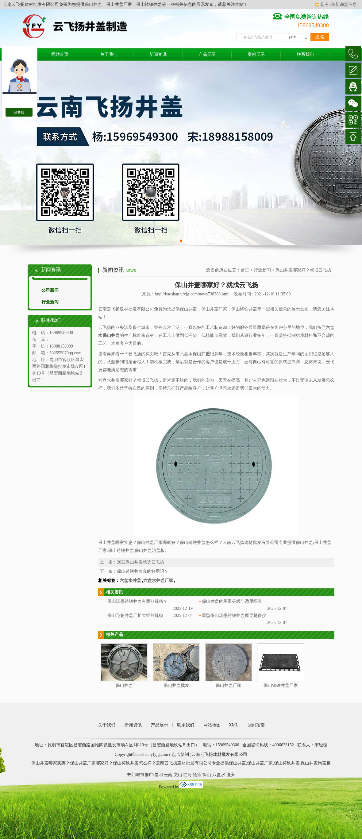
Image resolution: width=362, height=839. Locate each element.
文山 (178, 774)
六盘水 (218, 774)
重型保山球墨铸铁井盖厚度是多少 (234, 615)
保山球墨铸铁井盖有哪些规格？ (137, 601)
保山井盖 (93, 4)
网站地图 (212, 725)
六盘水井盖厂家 (158, 580)
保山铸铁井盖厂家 (281, 685)
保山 (206, 774)
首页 (245, 270)
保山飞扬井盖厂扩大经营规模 (135, 615)
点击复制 (180, 754)
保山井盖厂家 (228, 685)
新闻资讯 (158, 54)
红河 (187, 774)
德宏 (197, 774)
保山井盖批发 (176, 685)
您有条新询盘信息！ (337, 4)
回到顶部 (256, 725)
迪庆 (230, 774)
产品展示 (207, 54)
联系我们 (305, 54)
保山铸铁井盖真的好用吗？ (142, 571)
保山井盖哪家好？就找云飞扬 (303, 270)
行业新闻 (50, 302)
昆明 (158, 774)
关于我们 (108, 54)
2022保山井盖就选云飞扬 (140, 562)
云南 (168, 774)
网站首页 (59, 54)
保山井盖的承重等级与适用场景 (232, 601)
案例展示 (256, 54)
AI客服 (19, 112)
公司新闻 (50, 290)
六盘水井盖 (130, 580)
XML (233, 725)
